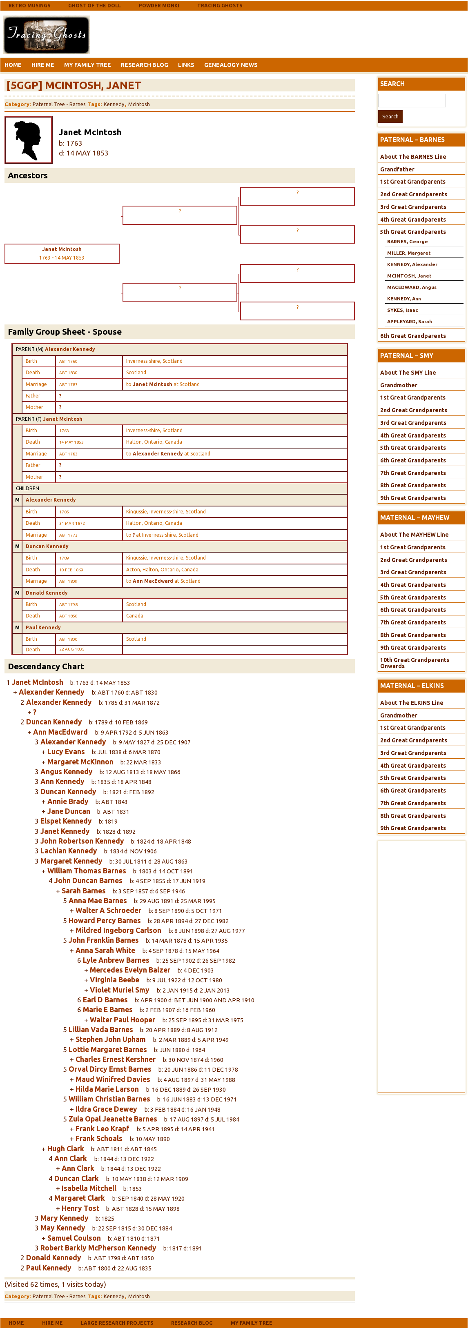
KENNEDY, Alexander (412, 264)
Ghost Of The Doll (94, 5)
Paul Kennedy (43, 627)
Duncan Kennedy (47, 546)
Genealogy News (231, 65)
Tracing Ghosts (219, 5)
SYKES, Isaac (402, 310)
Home (13, 65)
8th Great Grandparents (413, 485)
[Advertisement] (157, 33)
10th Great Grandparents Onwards (414, 663)
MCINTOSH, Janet (409, 275)
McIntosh (139, 104)
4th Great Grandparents (413, 219)
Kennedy (114, 104)
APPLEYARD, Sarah (409, 321)
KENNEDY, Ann (404, 298)
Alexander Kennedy (70, 349)
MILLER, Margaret (408, 252)
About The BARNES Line (413, 156)
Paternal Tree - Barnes (59, 104)
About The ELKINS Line (411, 703)
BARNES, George (407, 241)
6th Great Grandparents (413, 336)
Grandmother (398, 385)
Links (186, 65)
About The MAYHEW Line (414, 534)
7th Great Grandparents (413, 473)
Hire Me (42, 65)
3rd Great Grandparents (413, 207)
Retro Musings (29, 5)
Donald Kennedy (47, 592)
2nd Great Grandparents (413, 194)
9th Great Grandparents (413, 498)
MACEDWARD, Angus (412, 287)
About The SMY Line (408, 372)
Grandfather (397, 169)
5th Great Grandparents (413, 232)
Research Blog (144, 65)
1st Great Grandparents (413, 181)
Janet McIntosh (62, 419)
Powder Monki (159, 5)
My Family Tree (87, 65)
